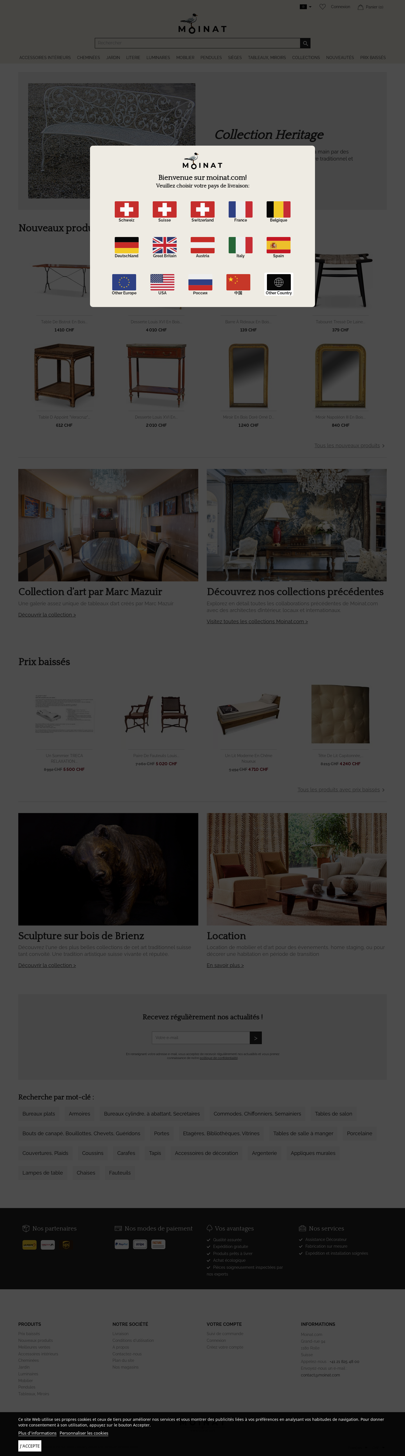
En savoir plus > (225, 965)
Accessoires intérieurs (38, 1354)
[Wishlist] (321, 6)
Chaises (86, 1173)
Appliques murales (313, 1153)
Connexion (340, 6)
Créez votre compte (225, 1347)
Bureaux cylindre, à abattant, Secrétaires (152, 1114)
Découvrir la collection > (47, 615)
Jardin (24, 1367)
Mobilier (25, 1380)
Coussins (93, 1153)
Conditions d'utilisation (133, 1340)
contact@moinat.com (320, 1375)
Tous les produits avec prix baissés (342, 790)
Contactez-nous (127, 1354)
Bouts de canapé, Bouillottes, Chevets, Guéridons (81, 1133)
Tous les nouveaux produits (350, 446)
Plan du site (123, 1360)
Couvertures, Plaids (45, 1153)
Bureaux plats (38, 1114)
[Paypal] (124, 1242)
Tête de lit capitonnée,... (340, 755)
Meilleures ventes (34, 1347)
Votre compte (224, 1324)
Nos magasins (125, 1367)
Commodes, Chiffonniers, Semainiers (257, 1114)
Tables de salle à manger (303, 1133)
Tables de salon (333, 1114)
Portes (161, 1133)
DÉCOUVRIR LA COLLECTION (249, 193)
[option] (202, 152)
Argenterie (264, 1153)
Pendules (26, 1387)
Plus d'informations (37, 1433)
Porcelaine (359, 1133)
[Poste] (31, 1242)
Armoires (79, 1114)
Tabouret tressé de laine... (340, 322)
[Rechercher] (202, 43)
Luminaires (28, 1374)
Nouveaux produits (35, 1340)
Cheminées (28, 1360)
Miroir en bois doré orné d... (248, 417)
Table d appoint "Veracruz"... (64, 417)
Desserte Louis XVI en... (156, 417)
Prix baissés (29, 1333)
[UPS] (68, 1242)
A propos (120, 1347)
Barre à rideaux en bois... (248, 322)
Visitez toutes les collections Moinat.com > (257, 621)
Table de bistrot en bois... (64, 322)
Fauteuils (120, 1173)
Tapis (155, 1153)
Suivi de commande (225, 1333)
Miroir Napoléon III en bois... (341, 417)
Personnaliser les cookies (84, 1433)
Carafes (126, 1153)
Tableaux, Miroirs (33, 1394)
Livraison (120, 1333)
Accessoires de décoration (206, 1153)
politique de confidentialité (219, 1058)
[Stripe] (142, 1242)
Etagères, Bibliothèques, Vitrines (221, 1133)
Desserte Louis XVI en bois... (156, 322)
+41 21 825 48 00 (344, 1361)
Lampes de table (42, 1173)
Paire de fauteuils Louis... (156, 755)
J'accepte (30, 1446)
